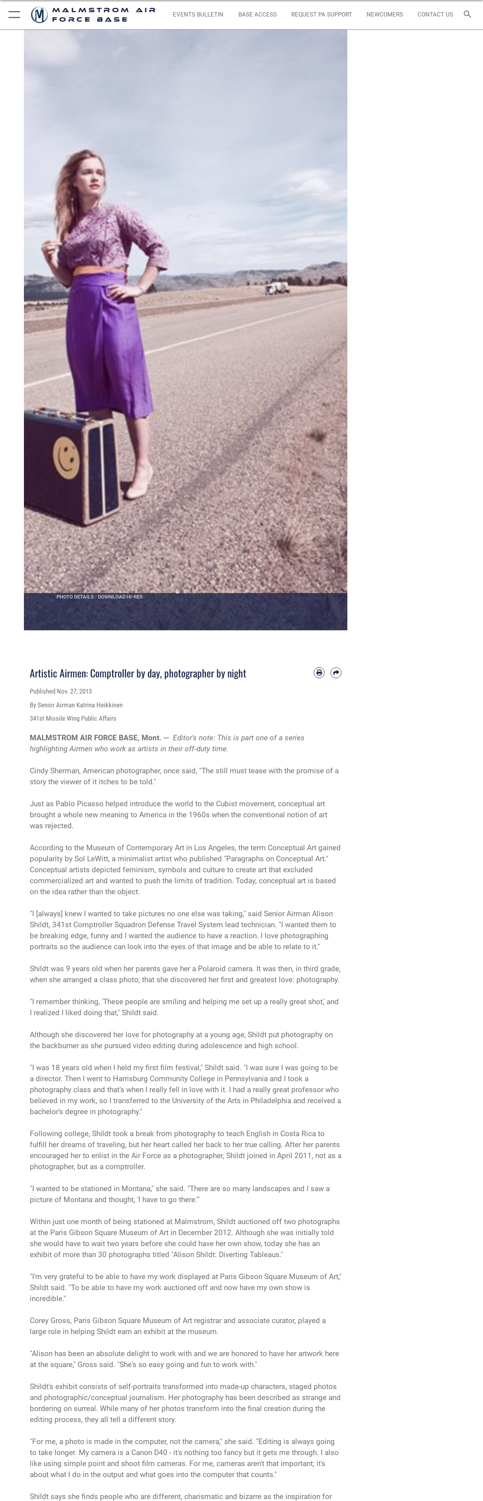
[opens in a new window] (322, 14)
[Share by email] (335, 672)
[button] (12, 14)
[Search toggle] (469, 15)
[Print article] (319, 672)
